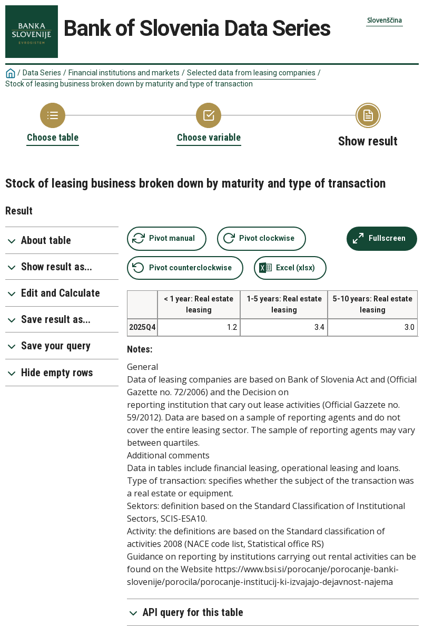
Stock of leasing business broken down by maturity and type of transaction (129, 84)
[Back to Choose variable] (208, 123)
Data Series (42, 73)
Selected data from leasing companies (251, 73)
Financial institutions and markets (124, 73)
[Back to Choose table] (52, 123)
